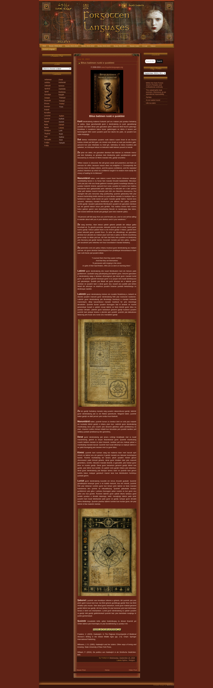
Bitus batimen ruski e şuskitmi (97, 63)
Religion (132, 660)
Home (107, 670)
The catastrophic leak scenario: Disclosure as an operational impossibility (156, 92)
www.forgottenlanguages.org (112, 67)
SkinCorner (170, 685)
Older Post (133, 670)
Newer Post (81, 670)
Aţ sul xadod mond (153, 100)
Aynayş (148, 97)
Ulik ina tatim (151, 103)
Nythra (125, 660)
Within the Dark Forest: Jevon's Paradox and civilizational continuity (154, 85)
